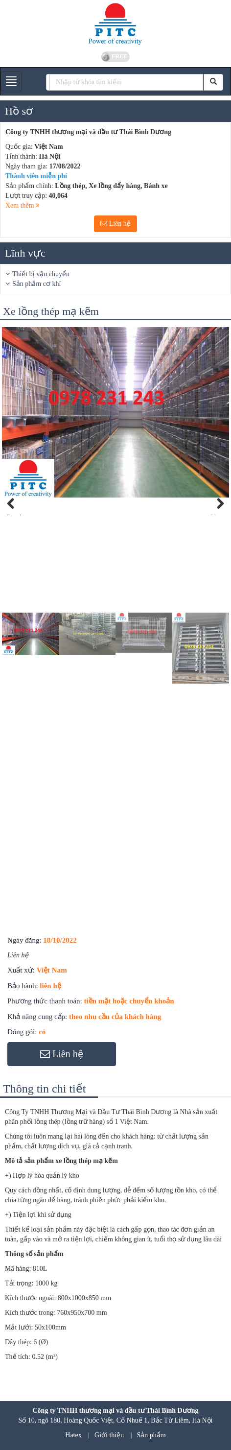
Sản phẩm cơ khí (36, 283)
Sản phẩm (151, 1435)
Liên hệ (115, 223)
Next (217, 514)
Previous (16, 514)
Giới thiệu (109, 1435)
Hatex (73, 1435)
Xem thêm (22, 205)
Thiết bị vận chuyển (40, 274)
